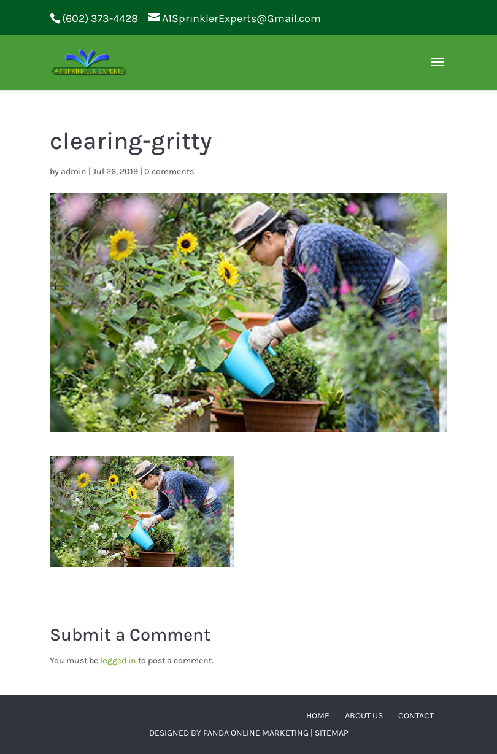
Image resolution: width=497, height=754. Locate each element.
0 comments (169, 171)
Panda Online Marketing (256, 733)
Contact (416, 715)
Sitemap (332, 733)
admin (74, 171)
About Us (364, 715)
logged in (118, 660)
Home (317, 715)
